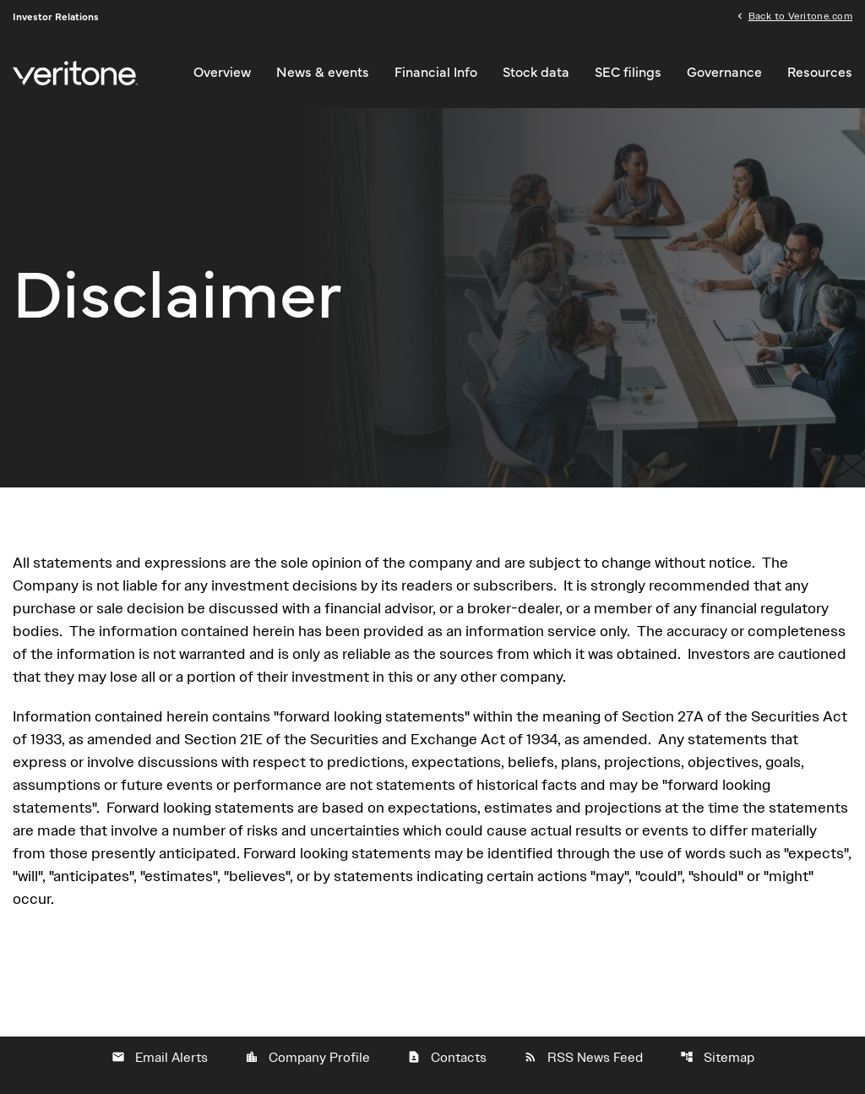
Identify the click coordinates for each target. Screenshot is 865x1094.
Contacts (447, 1057)
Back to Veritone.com (800, 15)
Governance (724, 72)
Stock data (536, 72)
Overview (222, 72)
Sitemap (717, 1057)
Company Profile (307, 1057)
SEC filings (628, 72)
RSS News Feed (583, 1057)
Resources (819, 72)
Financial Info (435, 72)
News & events (322, 72)
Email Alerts (160, 1057)
